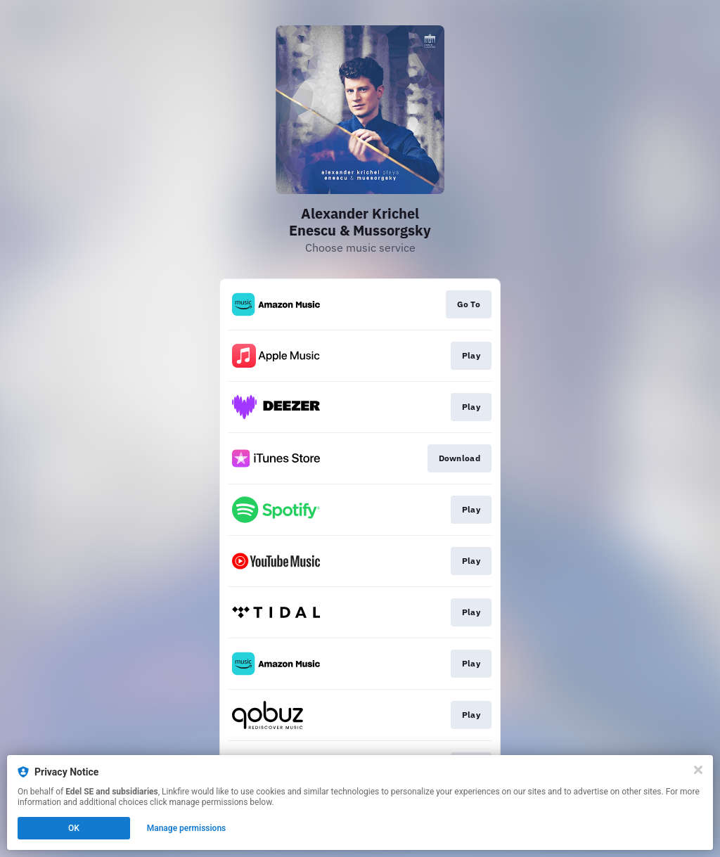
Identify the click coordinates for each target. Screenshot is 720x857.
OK (73, 828)
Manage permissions (186, 828)
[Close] (698, 770)
